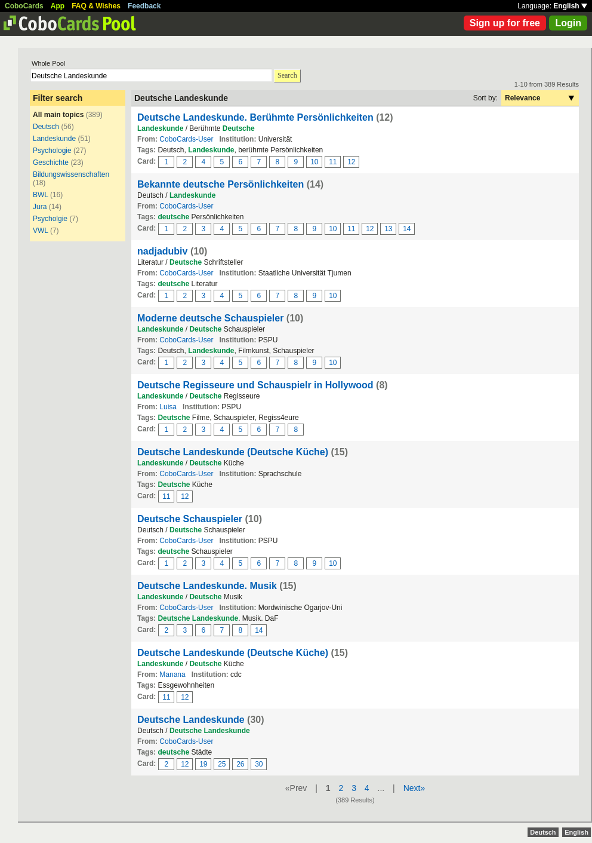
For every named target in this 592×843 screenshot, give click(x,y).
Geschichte (51, 162)
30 (259, 764)
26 (240, 764)
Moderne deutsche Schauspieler (210, 318)
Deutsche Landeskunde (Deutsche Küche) (232, 452)
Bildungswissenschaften (71, 174)
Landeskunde (54, 138)
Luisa (168, 407)
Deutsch (46, 126)
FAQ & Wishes (96, 6)
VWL (40, 230)
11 (333, 162)
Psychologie (52, 150)
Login (568, 23)
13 (388, 229)
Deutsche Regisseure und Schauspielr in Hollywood (255, 385)
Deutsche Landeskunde (191, 720)
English (570, 6)
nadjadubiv (162, 251)
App (57, 6)
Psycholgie (50, 218)
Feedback (144, 6)
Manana (172, 674)
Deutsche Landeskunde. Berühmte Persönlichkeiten (255, 117)
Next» (414, 788)
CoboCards (24, 6)
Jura (40, 207)
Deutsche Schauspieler (189, 519)
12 (351, 162)
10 (314, 162)
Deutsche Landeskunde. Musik (207, 586)
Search (287, 75)
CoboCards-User (186, 139)
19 (203, 764)
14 (407, 229)
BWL (40, 195)
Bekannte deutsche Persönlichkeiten (220, 184)
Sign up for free (505, 23)
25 (222, 764)
